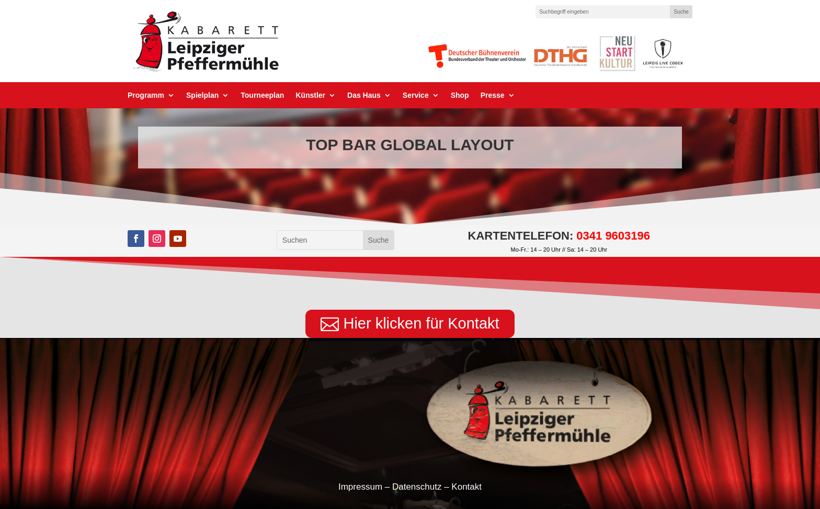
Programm (146, 95)
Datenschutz (417, 487)
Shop (460, 95)
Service (416, 95)
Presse (493, 95)
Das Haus (364, 95)
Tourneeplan (262, 95)
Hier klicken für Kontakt (421, 323)
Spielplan (202, 95)
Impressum (360, 487)
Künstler (310, 95)
